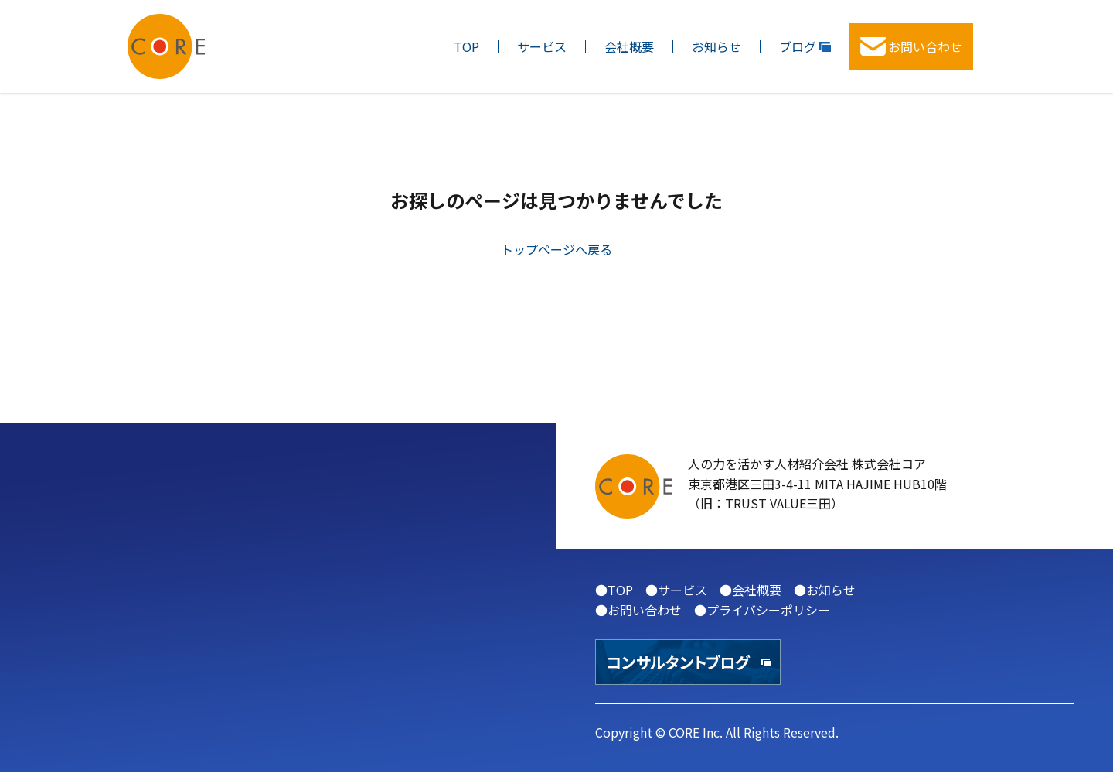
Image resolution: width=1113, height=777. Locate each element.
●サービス (676, 589)
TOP (466, 46)
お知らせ (716, 46)
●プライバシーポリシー (762, 610)
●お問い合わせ (638, 610)
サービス (542, 46)
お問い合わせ (911, 46)
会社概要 (629, 46)
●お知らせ (825, 589)
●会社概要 (750, 589)
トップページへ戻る (556, 249)
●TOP (614, 589)
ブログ (805, 46)
